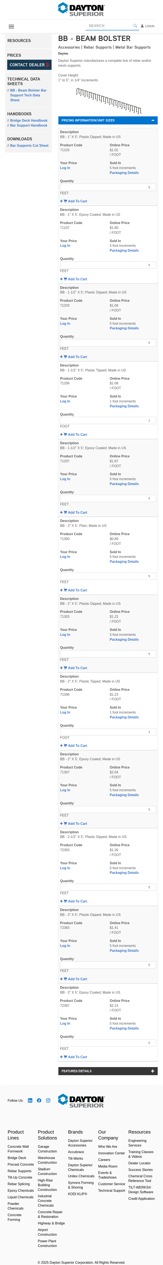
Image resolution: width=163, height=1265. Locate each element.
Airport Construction (47, 1232)
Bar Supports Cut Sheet (29, 145)
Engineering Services (137, 1143)
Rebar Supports (19, 1171)
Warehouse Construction (47, 1160)
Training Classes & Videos (141, 1154)
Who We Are (107, 1146)
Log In (65, 168)
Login (147, 26)
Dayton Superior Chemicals (80, 1167)
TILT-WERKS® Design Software (140, 1190)
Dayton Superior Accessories (80, 1143)
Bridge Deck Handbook (29, 120)
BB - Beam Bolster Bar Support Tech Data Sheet (28, 95)
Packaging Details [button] (124, 173)
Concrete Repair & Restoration (50, 1214)
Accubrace (76, 1152)
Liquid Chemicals (21, 1197)
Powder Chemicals (16, 1206)
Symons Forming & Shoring (81, 1185)
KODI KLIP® (77, 1194)
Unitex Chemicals (81, 1176)
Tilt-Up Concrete (20, 1177)
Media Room (108, 1166)
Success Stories (140, 1170)
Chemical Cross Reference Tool (140, 1178)
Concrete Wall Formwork (18, 1149)
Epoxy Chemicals (21, 1190)
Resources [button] (19, 40)
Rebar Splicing (19, 1184)
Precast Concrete (21, 1164)
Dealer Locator (139, 1163)
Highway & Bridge (51, 1223)
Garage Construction (47, 1149)
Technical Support (111, 1190)
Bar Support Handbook (28, 125)
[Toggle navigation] (11, 26)
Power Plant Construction (47, 1243)
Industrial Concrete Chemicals (46, 1200)
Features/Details (108, 1070)
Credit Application (141, 1198)
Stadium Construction (47, 1171)
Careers (104, 1160)
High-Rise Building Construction (47, 1185)
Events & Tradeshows (107, 1175)
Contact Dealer (29, 65)
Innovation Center (111, 1153)
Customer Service (111, 1184)
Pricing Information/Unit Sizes (108, 120)
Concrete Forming (14, 1217)
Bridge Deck (17, 1158)
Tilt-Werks (75, 1158)
